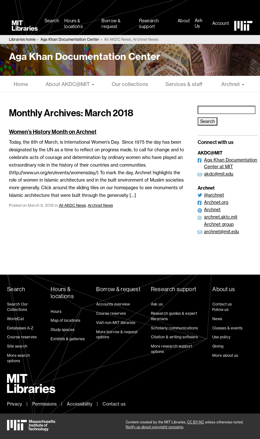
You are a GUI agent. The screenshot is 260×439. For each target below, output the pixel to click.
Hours (56, 311)
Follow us (220, 309)
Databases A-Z (20, 328)
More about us (225, 355)
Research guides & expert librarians (174, 316)
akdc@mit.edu (218, 173)
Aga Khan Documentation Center (69, 39)
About (184, 20)
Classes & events (227, 328)
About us (223, 289)
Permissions (44, 404)
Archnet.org (216, 202)
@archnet (214, 195)
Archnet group (219, 224)
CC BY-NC (195, 422)
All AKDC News (72, 205)
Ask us (157, 304)
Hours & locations (73, 23)
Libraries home (22, 39)
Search (52, 20)
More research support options (171, 349)
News (217, 318)
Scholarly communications (174, 328)
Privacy (14, 404)
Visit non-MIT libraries (115, 322)
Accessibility (79, 404)
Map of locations (65, 320)
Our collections (130, 84)
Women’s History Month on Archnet (52, 131)
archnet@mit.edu (221, 231)
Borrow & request (111, 23)
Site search (17, 346)
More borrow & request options (116, 334)
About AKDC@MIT (70, 84)
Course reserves (22, 337)
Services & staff (183, 84)
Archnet (232, 84)
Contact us (222, 304)
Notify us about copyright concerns (154, 427)
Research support (149, 23)
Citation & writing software (174, 337)
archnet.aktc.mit (220, 217)
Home (21, 84)
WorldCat (15, 318)
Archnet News (100, 205)
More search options (18, 358)
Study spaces (62, 329)
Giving (217, 346)
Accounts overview (113, 304)
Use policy (221, 337)
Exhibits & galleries (68, 338)
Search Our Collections (17, 307)
